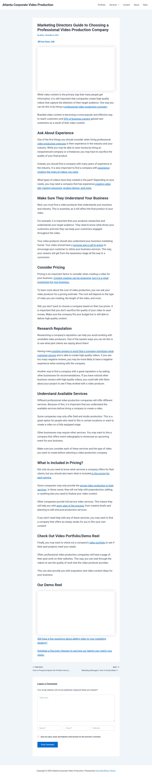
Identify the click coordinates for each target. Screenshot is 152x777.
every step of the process (70, 505)
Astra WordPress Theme (105, 771)
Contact (126, 5)
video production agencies (51, 143)
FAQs (145, 5)
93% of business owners (77, 118)
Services (114, 5)
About (136, 5)
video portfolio (97, 542)
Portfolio (102, 5)
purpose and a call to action (88, 245)
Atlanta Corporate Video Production (27, 5)
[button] (118, 5)
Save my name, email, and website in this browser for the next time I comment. (71, 737)
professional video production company (85, 106)
